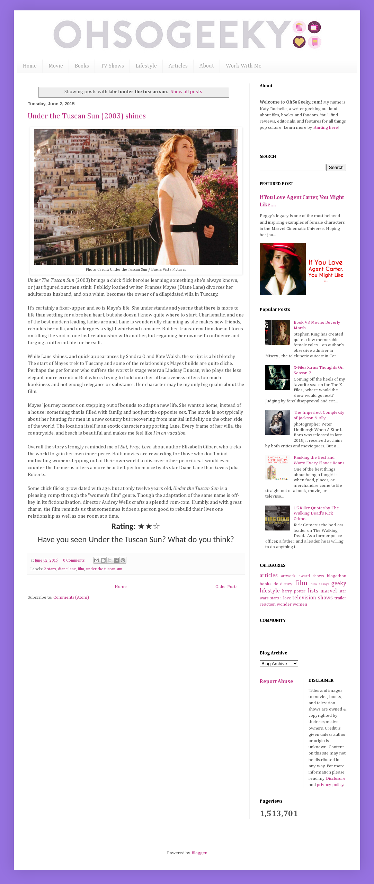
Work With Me (243, 66)
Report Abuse (276, 681)
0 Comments (73, 561)
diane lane (67, 569)
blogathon (336, 576)
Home (30, 66)
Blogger (199, 853)
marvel (328, 590)
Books (82, 66)
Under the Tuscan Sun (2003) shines (87, 116)
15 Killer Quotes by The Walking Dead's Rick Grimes (316, 513)
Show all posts (186, 91)
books (265, 584)
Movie (55, 66)
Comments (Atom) (71, 597)
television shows (312, 597)
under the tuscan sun (104, 569)
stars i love (280, 598)
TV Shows (112, 66)
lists (313, 590)
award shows (311, 576)
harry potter (294, 591)
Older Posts (226, 586)
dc (276, 584)
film (81, 569)
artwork (288, 576)
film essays (320, 584)
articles (269, 575)
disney (286, 584)
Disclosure (336, 778)
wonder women (292, 604)
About (206, 66)
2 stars (50, 569)
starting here (325, 127)
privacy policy (330, 785)
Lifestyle (146, 66)
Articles (178, 66)
